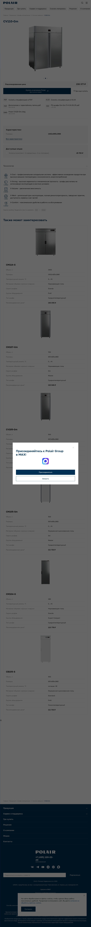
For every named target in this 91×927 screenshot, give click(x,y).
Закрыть (45, 479)
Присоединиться (45, 472)
